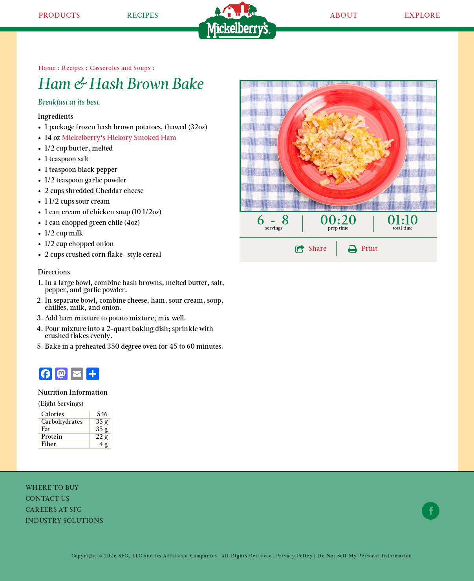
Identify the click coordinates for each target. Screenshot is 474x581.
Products (59, 16)
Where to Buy (52, 488)
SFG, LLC (131, 556)
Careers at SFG (54, 510)
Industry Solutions (64, 521)
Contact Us (48, 499)
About (344, 16)
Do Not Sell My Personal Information (364, 556)
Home (47, 69)
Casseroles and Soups (120, 69)
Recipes (143, 16)
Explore (422, 16)
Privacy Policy (294, 556)
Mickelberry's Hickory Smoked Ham (119, 138)
